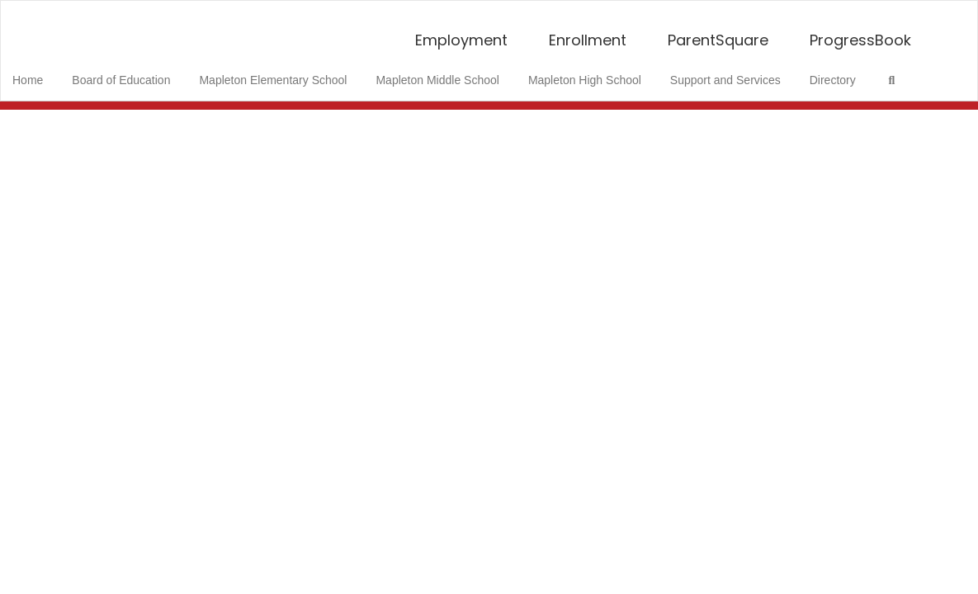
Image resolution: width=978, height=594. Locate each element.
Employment (461, 31)
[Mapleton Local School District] (489, 11)
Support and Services (730, 71)
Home (53, 71)
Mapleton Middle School (450, 71)
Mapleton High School (593, 71)
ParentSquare (718, 31)
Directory (833, 71)
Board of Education (142, 71)
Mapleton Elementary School (290, 71)
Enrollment (587, 31)
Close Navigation (81, 119)
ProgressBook (860, 31)
